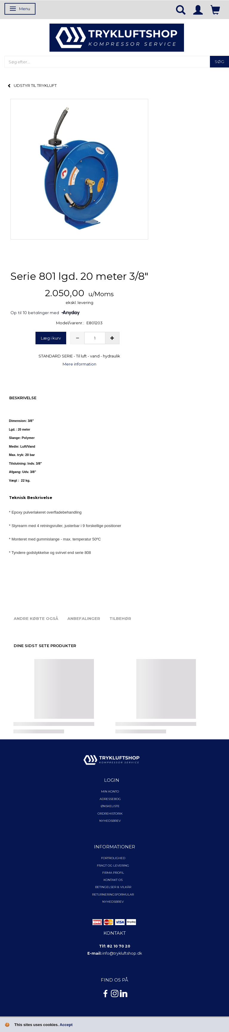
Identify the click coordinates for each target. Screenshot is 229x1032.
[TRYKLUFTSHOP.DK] (116, 37)
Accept (66, 1024)
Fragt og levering (113, 865)
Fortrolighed (113, 858)
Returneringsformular (113, 894)
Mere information (79, 364)
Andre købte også (36, 618)
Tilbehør (120, 618)
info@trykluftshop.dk (122, 953)
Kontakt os (113, 880)
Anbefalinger (83, 618)
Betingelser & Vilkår (113, 887)
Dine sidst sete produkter (45, 645)
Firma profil (113, 873)
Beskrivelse (22, 397)
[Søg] (219, 61)
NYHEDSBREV (113, 902)
